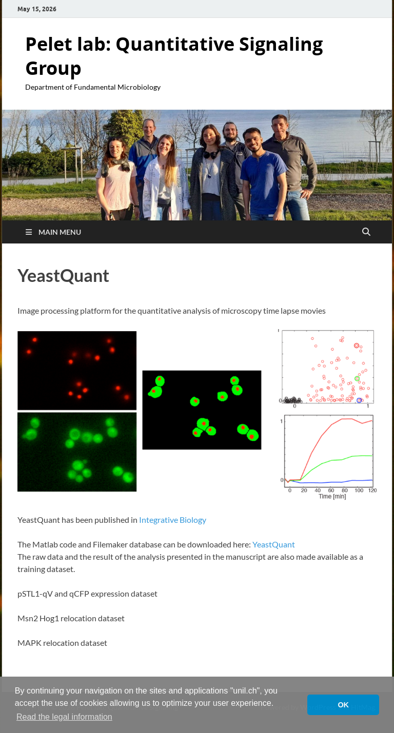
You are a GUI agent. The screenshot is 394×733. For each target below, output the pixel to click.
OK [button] (343, 705)
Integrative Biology (172, 519)
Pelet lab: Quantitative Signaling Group (174, 55)
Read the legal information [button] (64, 716)
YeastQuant (273, 544)
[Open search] (366, 232)
